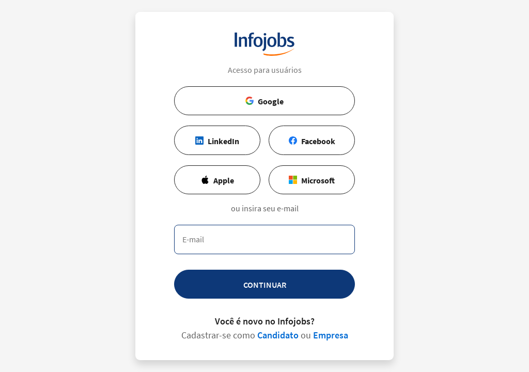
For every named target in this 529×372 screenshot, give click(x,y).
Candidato (278, 335)
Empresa (330, 335)
